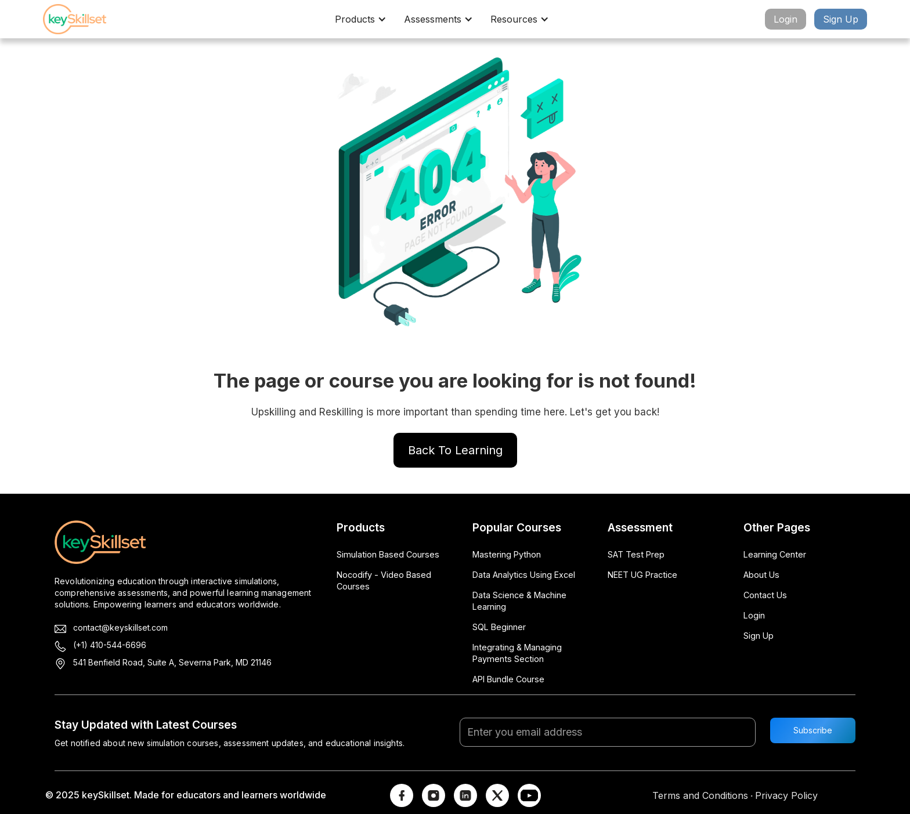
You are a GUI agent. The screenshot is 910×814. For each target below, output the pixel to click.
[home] (83, 19)
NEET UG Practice (642, 575)
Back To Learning (455, 450)
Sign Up (840, 19)
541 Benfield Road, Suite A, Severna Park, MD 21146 (172, 662)
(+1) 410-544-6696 (109, 645)
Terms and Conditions (700, 795)
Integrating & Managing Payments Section (517, 653)
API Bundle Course (508, 679)
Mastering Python (506, 554)
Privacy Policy (786, 795)
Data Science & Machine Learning (519, 601)
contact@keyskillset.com (120, 627)
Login (785, 19)
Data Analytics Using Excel (523, 575)
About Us (761, 575)
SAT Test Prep (636, 554)
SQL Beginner (499, 627)
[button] (363, 19)
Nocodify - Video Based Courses (384, 580)
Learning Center (774, 554)
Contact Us (765, 595)
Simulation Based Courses (388, 554)
